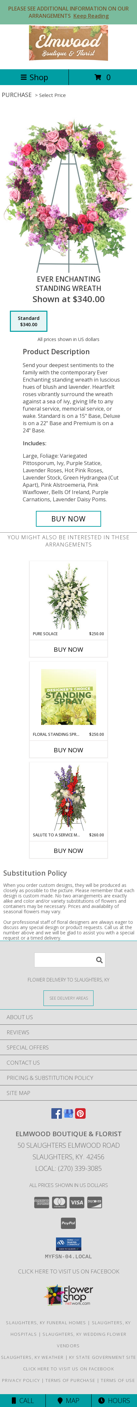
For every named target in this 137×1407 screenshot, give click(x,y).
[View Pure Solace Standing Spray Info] (68, 596)
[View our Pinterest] (80, 1116)
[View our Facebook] (56, 1116)
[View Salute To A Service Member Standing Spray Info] (68, 797)
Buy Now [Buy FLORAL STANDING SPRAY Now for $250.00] (68, 750)
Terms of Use (118, 1380)
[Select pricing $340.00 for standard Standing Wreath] (28, 321)
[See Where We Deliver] (68, 998)
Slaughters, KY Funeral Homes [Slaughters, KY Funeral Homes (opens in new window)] (46, 1323)
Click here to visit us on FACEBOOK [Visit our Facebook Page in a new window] (68, 1271)
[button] (68, 1244)
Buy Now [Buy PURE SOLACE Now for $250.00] (68, 649)
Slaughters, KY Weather (32, 1357)
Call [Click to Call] (23, 1400)
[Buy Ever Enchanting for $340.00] (68, 519)
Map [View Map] (68, 1400)
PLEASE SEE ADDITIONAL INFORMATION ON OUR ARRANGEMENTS (68, 12)
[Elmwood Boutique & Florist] (68, 59)
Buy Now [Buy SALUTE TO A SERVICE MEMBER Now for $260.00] (68, 850)
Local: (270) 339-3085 (68, 1168)
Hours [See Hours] (114, 1400)
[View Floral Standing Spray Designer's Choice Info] (68, 697)
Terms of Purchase (70, 1380)
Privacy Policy (21, 1380)
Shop (34, 77)
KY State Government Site (102, 1357)
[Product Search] (69, 960)
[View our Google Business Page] (68, 1116)
